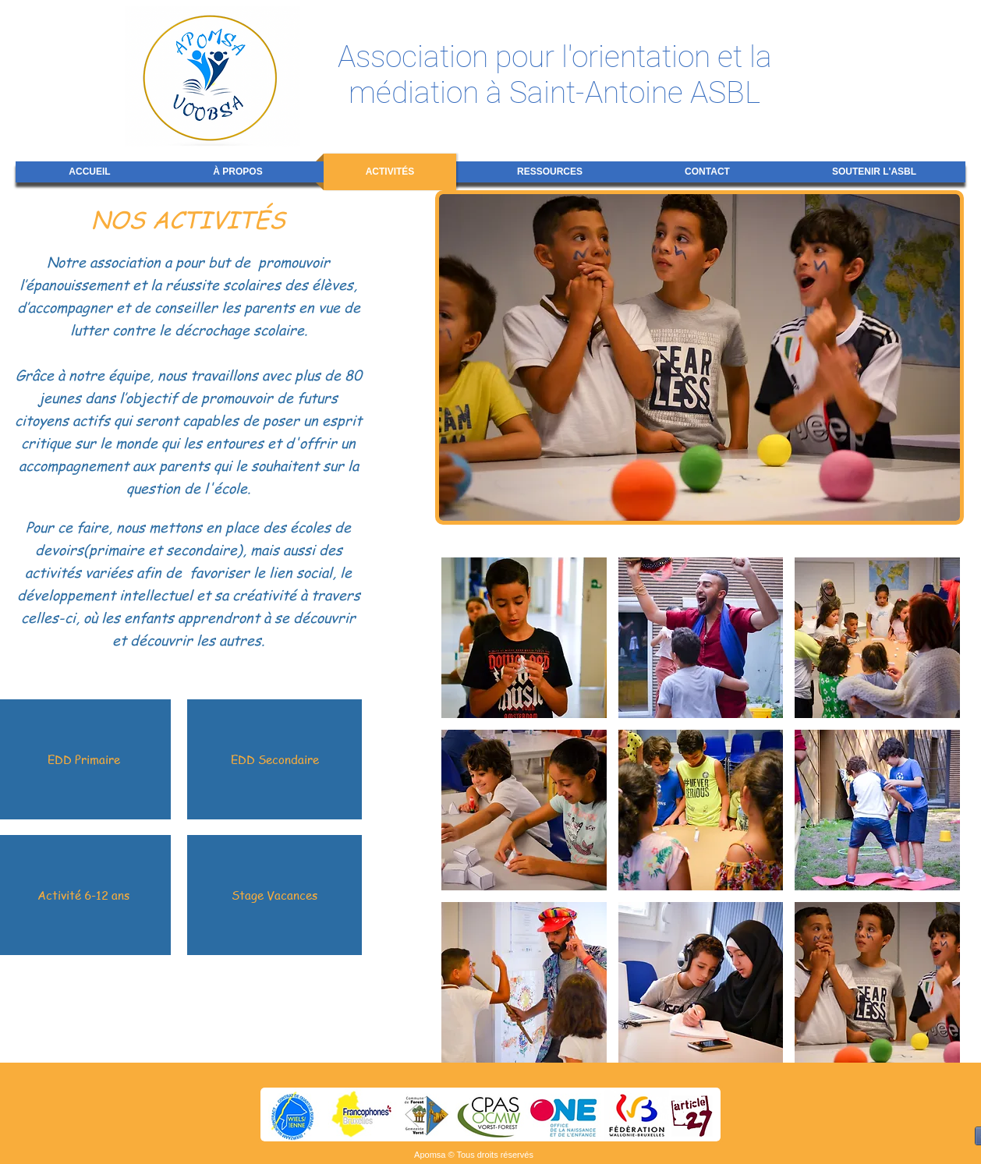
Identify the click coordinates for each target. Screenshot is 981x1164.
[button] (524, 637)
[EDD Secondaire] (274, 759)
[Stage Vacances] (274, 895)
